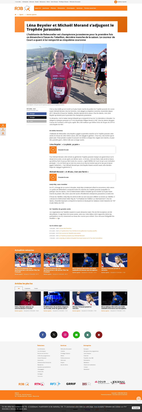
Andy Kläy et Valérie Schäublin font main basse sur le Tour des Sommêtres (76, 238)
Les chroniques (42, 351)
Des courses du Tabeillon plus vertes (65, 233)
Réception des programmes (91, 351)
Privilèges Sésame (64, 1)
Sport (21, 14)
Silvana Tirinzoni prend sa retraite (110, 269)
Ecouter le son (59, 149)
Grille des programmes (44, 355)
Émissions (61, 8)
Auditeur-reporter (120, 1)
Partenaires (87, 360)
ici (56, 218)
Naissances (43, 1)
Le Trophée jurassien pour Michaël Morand (67, 236)
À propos (86, 349)
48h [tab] (19, 288)
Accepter (136, 408)
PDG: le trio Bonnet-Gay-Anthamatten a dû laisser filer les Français (27, 270)
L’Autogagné (41, 369)
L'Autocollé (40, 371)
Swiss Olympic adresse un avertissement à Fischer (24, 307)
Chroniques (71, 8)
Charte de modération (90, 364)
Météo (62, 355)
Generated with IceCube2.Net (119, 394)
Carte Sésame (54, 1)
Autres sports (31, 14)
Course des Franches (60, 228)
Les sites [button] (18, 1)
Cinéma (63, 351)
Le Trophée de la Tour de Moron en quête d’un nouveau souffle (73, 231)
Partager (31, 113)
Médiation (86, 362)
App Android (98, 334)
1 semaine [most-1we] (27, 288)
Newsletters (76, 334)
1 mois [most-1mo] (36, 288)
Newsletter (86, 369)
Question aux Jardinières (44, 367)
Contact (86, 367)
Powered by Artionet (106, 394)
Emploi (37, 1)
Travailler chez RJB (88, 358)
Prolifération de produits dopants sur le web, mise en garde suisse (56, 307)
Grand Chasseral (42, 358)
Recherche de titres (43, 353)
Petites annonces (65, 358)
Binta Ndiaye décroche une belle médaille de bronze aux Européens (84, 269)
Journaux (46, 8)
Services (79, 8)
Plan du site (36, 396)
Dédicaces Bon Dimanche (44, 362)
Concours (40, 376)
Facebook (42, 334)
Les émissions (41, 349)
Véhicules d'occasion (74, 1)
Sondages (40, 374)
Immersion (40, 360)
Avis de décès (64, 364)
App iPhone (87, 334)
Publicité (86, 355)
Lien (30, 121)
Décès (48, 1)
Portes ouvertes (90, 8)
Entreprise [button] (25, 1)
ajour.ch (38, 8)
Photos (53, 8)
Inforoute (31, 1)
